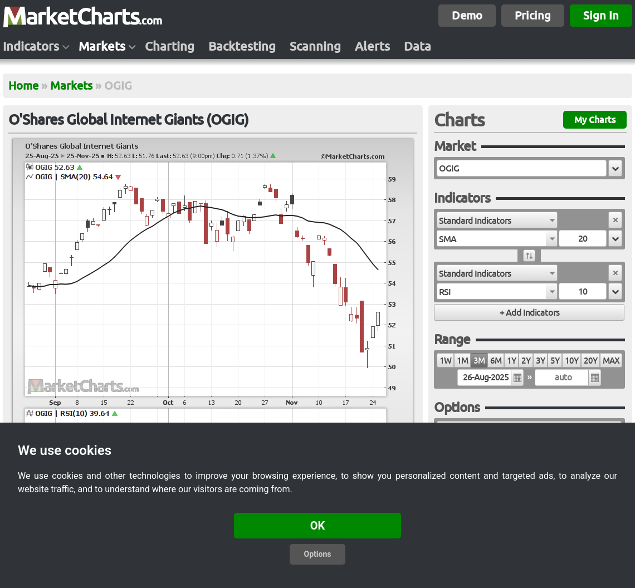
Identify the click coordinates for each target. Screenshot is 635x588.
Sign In (601, 15)
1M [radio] (462, 360)
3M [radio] (479, 360)
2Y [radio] (525, 360)
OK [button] (317, 525)
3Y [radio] (540, 360)
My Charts (595, 120)
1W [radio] (445, 360)
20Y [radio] (590, 360)
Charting (169, 46)
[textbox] (522, 168)
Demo (467, 15)
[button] (615, 168)
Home (23, 85)
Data (417, 46)
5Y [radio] (554, 360)
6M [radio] (495, 360)
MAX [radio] (611, 360)
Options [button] (317, 554)
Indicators (31, 46)
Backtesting (242, 46)
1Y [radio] (511, 360)
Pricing (533, 15)
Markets (102, 46)
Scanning (315, 46)
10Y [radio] (571, 360)
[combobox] (497, 220)
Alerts (372, 46)
